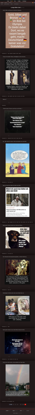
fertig (8, 96)
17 (20, 404)
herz (8, 359)
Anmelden (2, 2)
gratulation (14, 53)
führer (12, 138)
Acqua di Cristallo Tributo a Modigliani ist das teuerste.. (14, 56)
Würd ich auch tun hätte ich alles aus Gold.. (12, 185)
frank (15, 96)
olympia (20, 53)
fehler (17, 138)
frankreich (11, 96)
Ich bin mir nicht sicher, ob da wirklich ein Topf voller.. (14, 362)
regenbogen (10, 401)
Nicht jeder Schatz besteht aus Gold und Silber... (13, 225)
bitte (19, 138)
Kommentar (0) (4, 105)
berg (8, 53)
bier (8, 182)
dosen (10, 182)
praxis (21, 138)
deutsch (17, 53)
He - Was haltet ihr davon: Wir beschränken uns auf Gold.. (15, 141)
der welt (23, 96)
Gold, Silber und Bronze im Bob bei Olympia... (12, 10)
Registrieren (6, 2)
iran (17, 96)
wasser (19, 96)
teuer (21, 96)
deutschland (11, 53)
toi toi (13, 401)
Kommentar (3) (4, 326)
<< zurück (10, 404)
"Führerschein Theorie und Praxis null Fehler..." (13, 108)
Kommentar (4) (4, 96)
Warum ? (5, 99)
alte (12, 182)
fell (8, 253)
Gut (2, 51)
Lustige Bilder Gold (15, 7)
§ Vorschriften (10, 2)
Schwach (6, 51)
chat (12, 253)
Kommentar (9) (4, 253)
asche (13, 96)
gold (8, 401)
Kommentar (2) (4, 182)
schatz (10, 253)
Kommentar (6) (4, 53)
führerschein (9, 138)
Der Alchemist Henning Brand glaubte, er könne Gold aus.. (15, 256)
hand (14, 138)
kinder (8, 326)
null (15, 138)
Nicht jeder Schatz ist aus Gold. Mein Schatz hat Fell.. (14, 329)
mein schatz (11, 359)
